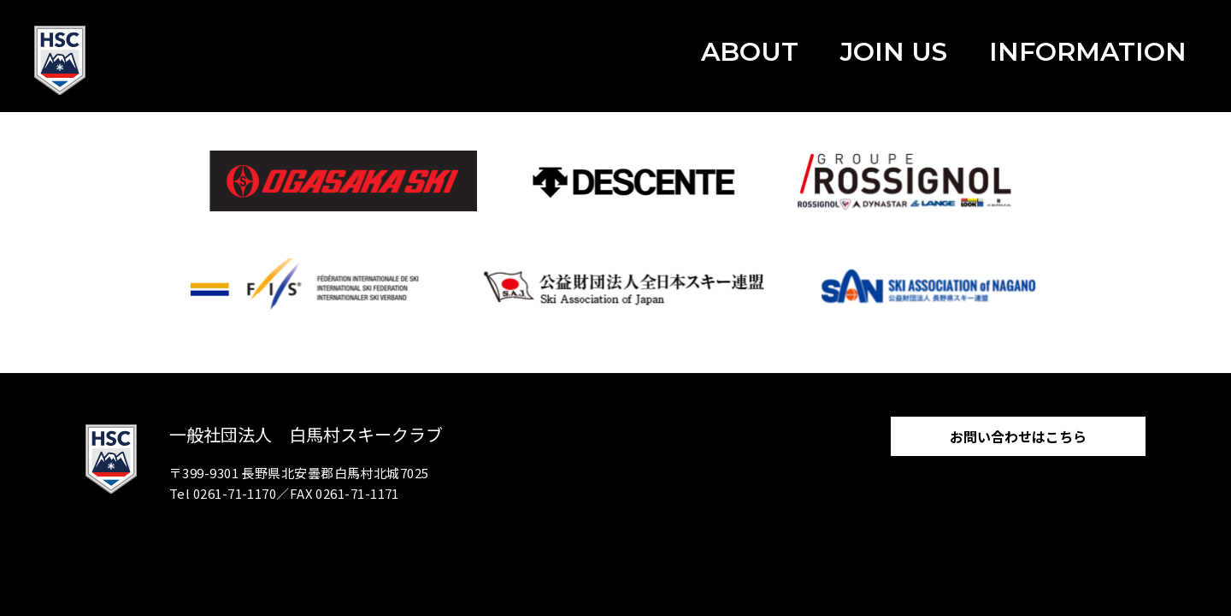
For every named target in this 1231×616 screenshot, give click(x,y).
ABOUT (749, 52)
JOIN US (893, 52)
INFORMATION (1088, 52)
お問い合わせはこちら (1018, 436)
